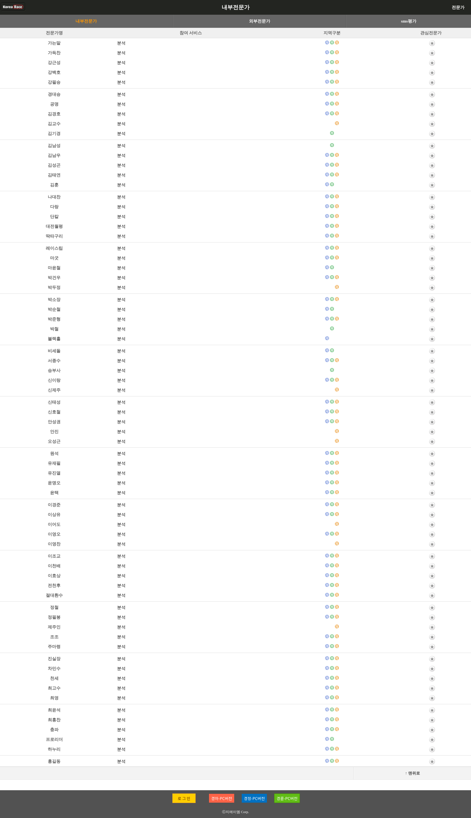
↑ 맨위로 (412, 773)
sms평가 (408, 21)
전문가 (458, 7)
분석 (121, 43)
